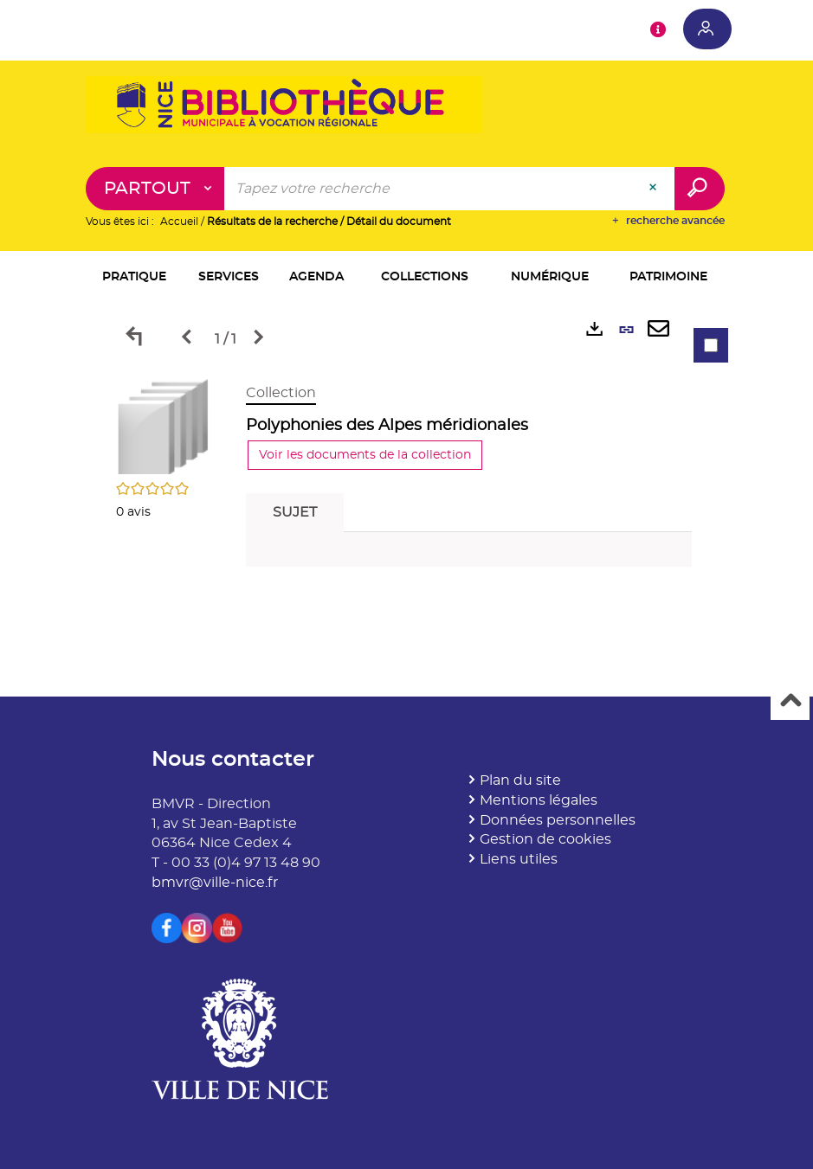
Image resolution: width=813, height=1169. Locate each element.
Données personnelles (558, 820)
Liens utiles (519, 859)
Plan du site (520, 780)
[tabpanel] (407, 480)
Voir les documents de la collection (365, 455)
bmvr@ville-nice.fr (215, 883)
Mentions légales (538, 800)
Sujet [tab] (295, 512)
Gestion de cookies (545, 839)
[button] (135, 278)
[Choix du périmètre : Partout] (155, 188)
